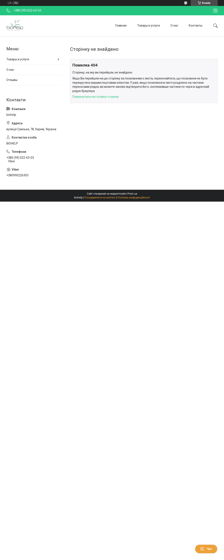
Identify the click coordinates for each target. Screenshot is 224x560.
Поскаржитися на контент (100, 197)
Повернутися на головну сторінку (95, 96)
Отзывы (11, 80)
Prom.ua (132, 193)
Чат (206, 549)
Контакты (195, 25)
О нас (174, 25)
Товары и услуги (148, 25)
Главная (121, 25)
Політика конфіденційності (133, 197)
